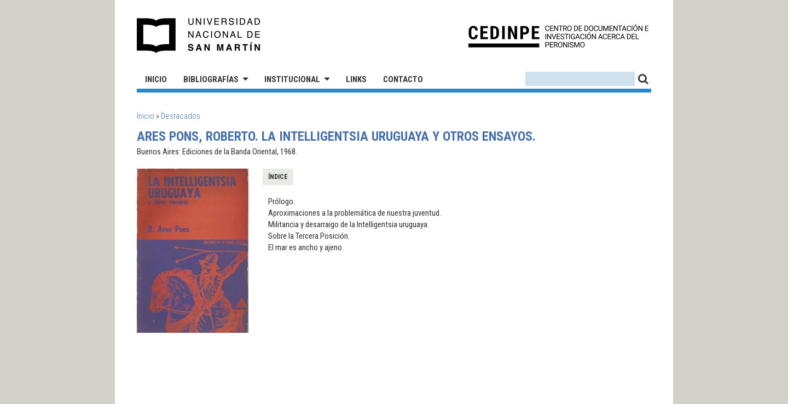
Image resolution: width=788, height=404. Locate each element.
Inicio (156, 79)
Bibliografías (211, 79)
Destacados (180, 116)
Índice (278, 177)
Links (356, 79)
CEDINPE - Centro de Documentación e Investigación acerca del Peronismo (558, 36)
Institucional (292, 79)
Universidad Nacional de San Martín (199, 35)
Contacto (403, 79)
